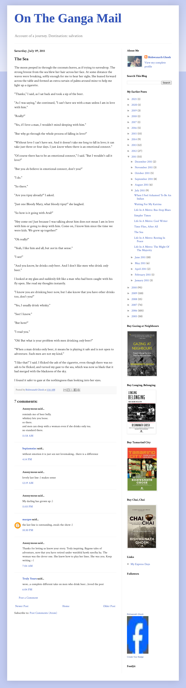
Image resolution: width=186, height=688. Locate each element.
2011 (134, 157)
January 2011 (142, 280)
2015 (134, 134)
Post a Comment (28, 598)
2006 (134, 311)
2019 (134, 110)
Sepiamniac (29, 448)
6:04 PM (27, 589)
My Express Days (140, 564)
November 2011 (144, 167)
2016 (134, 128)
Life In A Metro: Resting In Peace (149, 239)
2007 (134, 305)
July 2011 (140, 190)
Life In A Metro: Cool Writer (151, 221)
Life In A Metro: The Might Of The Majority (151, 248)
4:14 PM (27, 459)
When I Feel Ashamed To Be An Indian (152, 197)
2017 (134, 122)
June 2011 (140, 257)
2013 (134, 145)
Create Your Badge (135, 657)
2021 (134, 99)
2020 (134, 105)
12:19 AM (27, 483)
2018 (134, 116)
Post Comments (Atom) (43, 613)
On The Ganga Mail (68, 18)
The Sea (138, 232)
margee (26, 519)
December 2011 (144, 162)
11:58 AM (27, 436)
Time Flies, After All (146, 226)
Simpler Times (142, 215)
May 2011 (140, 263)
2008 (134, 299)
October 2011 (142, 173)
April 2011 (141, 269)
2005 (134, 316)
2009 (134, 293)
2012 (134, 151)
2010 (134, 287)
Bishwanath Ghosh (159, 57)
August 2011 (142, 185)
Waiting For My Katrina (147, 204)
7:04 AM (27, 566)
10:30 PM (27, 530)
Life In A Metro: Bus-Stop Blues (152, 210)
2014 (134, 139)
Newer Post (21, 606)
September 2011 (144, 179)
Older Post (109, 606)
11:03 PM (27, 506)
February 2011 (143, 275)
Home (65, 606)
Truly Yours (29, 579)
